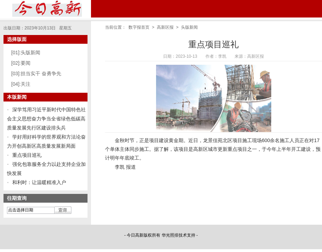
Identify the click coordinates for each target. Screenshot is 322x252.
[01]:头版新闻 (25, 52)
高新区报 (165, 27)
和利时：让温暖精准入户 (39, 182)
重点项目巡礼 (27, 155)
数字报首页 (138, 27)
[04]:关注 (20, 84)
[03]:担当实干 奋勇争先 (36, 73)
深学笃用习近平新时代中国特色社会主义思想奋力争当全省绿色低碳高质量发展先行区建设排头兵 (46, 119)
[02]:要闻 (20, 63)
